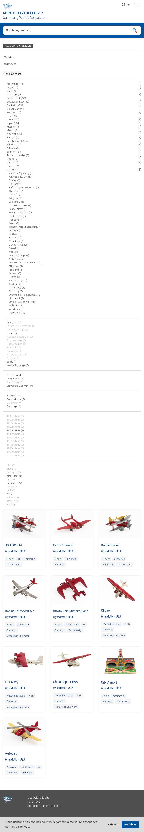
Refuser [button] (113, 824)
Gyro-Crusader (63, 545)
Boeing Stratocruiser (19, 611)
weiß (127, 624)
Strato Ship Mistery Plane (70, 611)
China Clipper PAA (65, 682)
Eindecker (59, 564)
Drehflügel (27, 772)
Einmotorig (29, 558)
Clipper (106, 610)
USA (22, 551)
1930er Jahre (72, 624)
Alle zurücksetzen (18, 46)
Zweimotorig (74, 630)
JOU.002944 (13, 545)
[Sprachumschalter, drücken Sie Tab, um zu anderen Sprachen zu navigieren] (123, 4)
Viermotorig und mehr (18, 635)
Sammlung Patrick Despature (23, 18)
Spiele (106, 695)
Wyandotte (11, 551)
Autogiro (11, 753)
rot (18, 558)
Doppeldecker (14, 564)
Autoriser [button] (130, 824)
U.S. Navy (11, 682)
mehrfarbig (119, 558)
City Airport (109, 682)
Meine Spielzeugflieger (23, 13)
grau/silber (23, 624)
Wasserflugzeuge (112, 624)
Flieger (10, 558)
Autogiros (11, 767)
